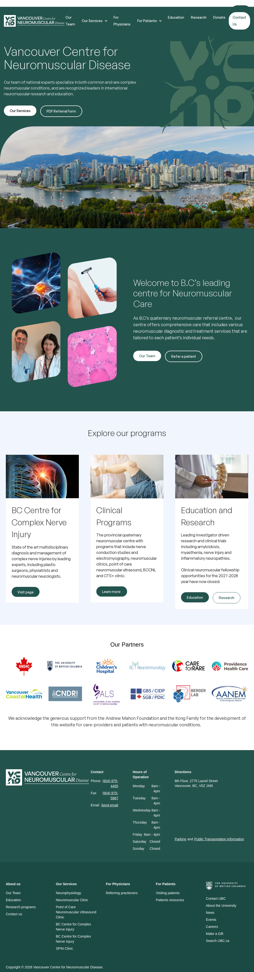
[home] (35, 21)
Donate (219, 17)
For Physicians (122, 20)
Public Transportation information (219, 839)
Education (176, 17)
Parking (180, 839)
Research (198, 17)
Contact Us (239, 20)
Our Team (70, 20)
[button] (94, 21)
